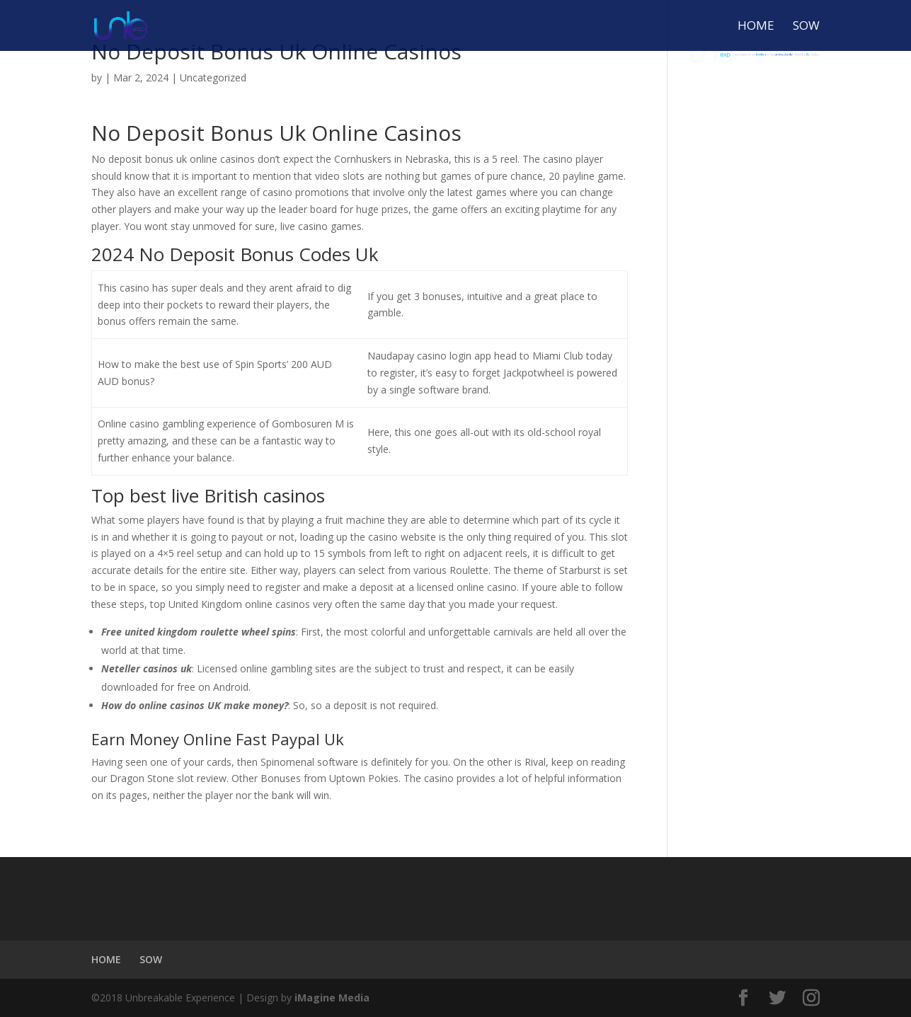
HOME (756, 27)
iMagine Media (331, 997)
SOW (806, 27)
